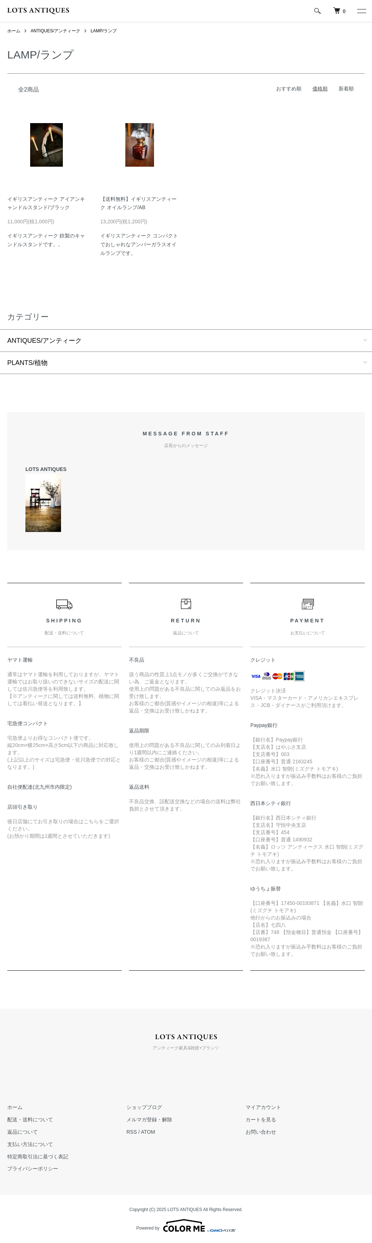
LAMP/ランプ (103, 30)
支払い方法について (30, 1144)
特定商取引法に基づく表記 (37, 1156)
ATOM (148, 1132)
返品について (22, 1132)
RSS (131, 1132)
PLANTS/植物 (27, 362)
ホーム (13, 30)
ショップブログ (144, 1107)
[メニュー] (361, 11)
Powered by (185, 1225)
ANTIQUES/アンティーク (55, 30)
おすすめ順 (289, 89)
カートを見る (261, 1119)
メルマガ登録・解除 (149, 1119)
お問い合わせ (261, 1132)
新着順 (346, 89)
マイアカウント (263, 1107)
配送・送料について (30, 1119)
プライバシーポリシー (32, 1168)
